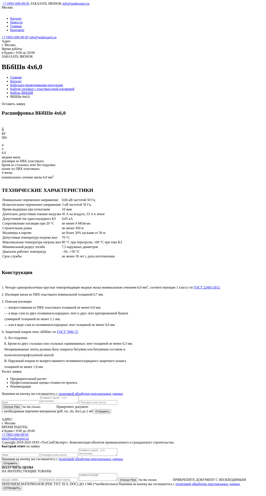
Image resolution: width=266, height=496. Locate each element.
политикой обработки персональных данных (91, 393)
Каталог (16, 18)
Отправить (102, 412)
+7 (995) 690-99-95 (16, 3)
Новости (16, 22)
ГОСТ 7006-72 (67, 332)
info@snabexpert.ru (75, 3)
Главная (16, 26)
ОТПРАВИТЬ (11, 492)
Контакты (17, 30)
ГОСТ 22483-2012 (207, 287)
